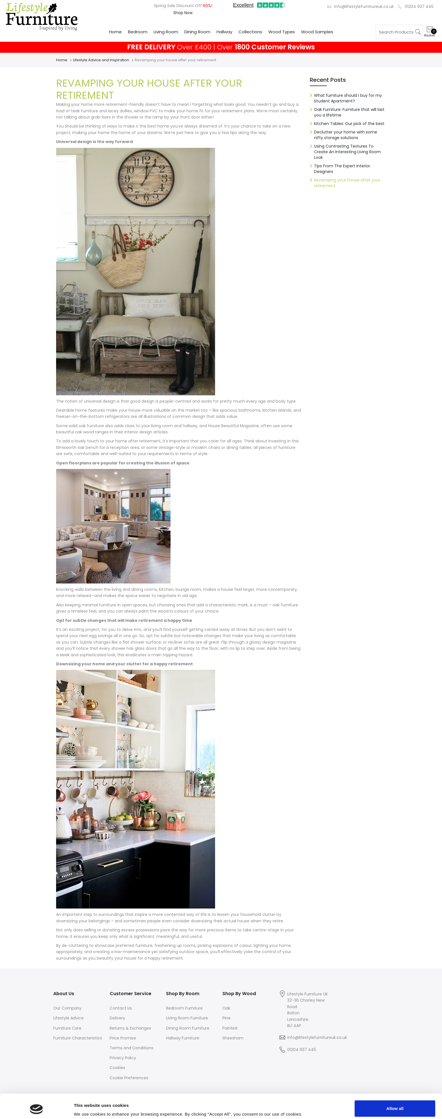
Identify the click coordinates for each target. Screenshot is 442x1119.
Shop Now (183, 13)
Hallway (224, 32)
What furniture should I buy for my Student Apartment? (348, 98)
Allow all (395, 1085)
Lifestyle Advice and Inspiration (101, 60)
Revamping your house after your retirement (347, 182)
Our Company (67, 1008)
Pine (226, 1018)
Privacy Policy (123, 1058)
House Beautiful (223, 426)
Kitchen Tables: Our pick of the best (349, 123)
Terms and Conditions (131, 1048)
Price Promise (123, 1038)
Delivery (117, 1018)
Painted (229, 1028)
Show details (87, 1106)
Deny (395, 1104)
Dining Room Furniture (187, 1028)
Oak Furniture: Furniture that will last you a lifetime (349, 112)
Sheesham (233, 1038)
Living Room (166, 32)
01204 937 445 (419, 6)
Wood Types (281, 32)
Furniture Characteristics (77, 1038)
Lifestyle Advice (68, 1018)
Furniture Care (67, 1028)
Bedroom (137, 32)
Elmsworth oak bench (77, 447)
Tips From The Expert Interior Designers (342, 168)
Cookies (117, 1067)
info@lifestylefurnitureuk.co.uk (364, 6)
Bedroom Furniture (184, 1008)
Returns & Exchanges (130, 1028)
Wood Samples (317, 32)
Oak (226, 1008)
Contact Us (121, 1008)
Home (115, 32)
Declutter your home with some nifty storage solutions (345, 135)
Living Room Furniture (187, 1018)
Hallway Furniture (182, 1038)
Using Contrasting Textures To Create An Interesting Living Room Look (347, 151)
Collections (250, 32)
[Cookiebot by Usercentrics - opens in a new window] (36, 1108)
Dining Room (197, 32)
